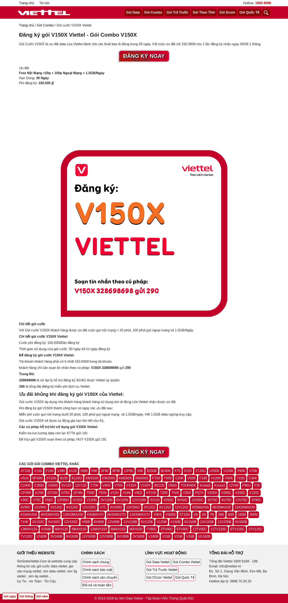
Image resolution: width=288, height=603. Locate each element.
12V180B (106, 536)
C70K (94, 485)
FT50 (156, 478)
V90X (106, 485)
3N (204, 514)
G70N (39, 492)
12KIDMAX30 (245, 507)
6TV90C (183, 529)
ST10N (185, 514)
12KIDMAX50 (73, 514)
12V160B (89, 536)
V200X (212, 492)
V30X (187, 492)
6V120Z (165, 507)
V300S (171, 514)
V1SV (114, 492)
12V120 (80, 485)
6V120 (66, 485)
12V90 (233, 485)
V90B (86, 522)
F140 (49, 471)
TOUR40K (188, 485)
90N (231, 514)
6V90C (26, 507)
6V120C (72, 507)
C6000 (53, 485)
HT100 (151, 492)
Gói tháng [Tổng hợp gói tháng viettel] (26, 596)
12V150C (71, 522)
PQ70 (199, 492)
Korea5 (205, 485)
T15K (25, 522)
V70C (37, 500)
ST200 (51, 478)
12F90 (128, 471)
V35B (190, 536)
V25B (178, 536)
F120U (201, 471)
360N (254, 514)
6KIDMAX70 (116, 514)
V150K (228, 471)
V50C (49, 500)
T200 (163, 492)
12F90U (63, 500)
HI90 (84, 471)
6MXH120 (79, 529)
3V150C (38, 522)
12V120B (130, 522)
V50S (25, 478)
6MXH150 (118, 529)
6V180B (123, 536)
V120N (91, 500)
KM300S (142, 478)
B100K (166, 471)
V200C (226, 492)
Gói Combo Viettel (186, 562)
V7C (103, 507)
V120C (254, 492)
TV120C (27, 536)
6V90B (99, 522)
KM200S (108, 478)
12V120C (89, 507)
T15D (241, 478)
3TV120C (255, 529)
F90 (94, 471)
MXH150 (136, 529)
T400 (167, 478)
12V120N (139, 500)
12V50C (198, 500)
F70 (177, 471)
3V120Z (150, 507)
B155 (64, 478)
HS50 (172, 485)
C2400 (25, 485)
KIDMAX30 (200, 507)
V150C (240, 492)
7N (212, 514)
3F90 (104, 471)
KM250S (125, 478)
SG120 (159, 485)
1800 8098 (263, 3)
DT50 (65, 492)
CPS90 (26, 492)
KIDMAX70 (95, 514)
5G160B (204, 536)
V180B (153, 536)
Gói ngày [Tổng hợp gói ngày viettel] (10, 596)
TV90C (151, 529)
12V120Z (181, 507)
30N (221, 514)
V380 (61, 471)
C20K (179, 478)
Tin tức (44, 3)
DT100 (52, 492)
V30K (229, 478)
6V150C (54, 522)
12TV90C (200, 529)
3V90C (256, 500)
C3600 (39, 485)
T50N (102, 492)
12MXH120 (29, 529)
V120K (216, 478)
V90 (140, 471)
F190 (203, 478)
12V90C (41, 507)
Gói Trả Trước (177, 12)
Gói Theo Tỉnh (204, 12)
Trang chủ (26, 3)
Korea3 (219, 485)
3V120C (56, 507)
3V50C (168, 500)
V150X (145, 485)
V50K (191, 478)
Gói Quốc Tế (249, 12)
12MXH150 (98, 529)
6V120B (147, 522)
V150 (38, 471)
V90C (25, 500)
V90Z (138, 492)
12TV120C (219, 529)
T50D (90, 492)
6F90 (116, 471)
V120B (162, 522)
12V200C (133, 507)
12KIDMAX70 (140, 514)
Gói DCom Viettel (159, 577)
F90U (246, 485)
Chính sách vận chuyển (99, 577)
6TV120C (237, 529)
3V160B (56, 536)
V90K (241, 471)
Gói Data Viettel (158, 562)
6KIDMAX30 (222, 507)
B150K (152, 471)
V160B (42, 536)
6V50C (182, 500)
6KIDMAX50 (50, 514)
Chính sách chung (95, 562)
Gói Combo (153, 12)
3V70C (212, 500)
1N (196, 514)
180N (242, 514)
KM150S (92, 478)
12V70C (242, 500)
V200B (46, 529)
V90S (157, 514)
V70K (253, 471)
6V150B (190, 522)
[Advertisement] (144, 117)
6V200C (116, 507)
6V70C (226, 500)
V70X (119, 485)
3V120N (106, 500)
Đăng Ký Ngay (144, 56)
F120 (188, 471)
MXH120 (61, 529)
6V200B (241, 522)
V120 (73, 471)
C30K (253, 478)
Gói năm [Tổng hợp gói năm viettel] (42, 596)
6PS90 (37, 478)
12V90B (114, 522)
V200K (214, 471)
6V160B (72, 536)
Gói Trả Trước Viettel (161, 570)
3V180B (139, 536)
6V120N (122, 500)
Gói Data (133, 12)
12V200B (224, 522)
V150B (176, 522)
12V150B (207, 522)
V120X (131, 485)
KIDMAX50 (29, 514)
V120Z (77, 500)
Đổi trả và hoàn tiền (96, 585)
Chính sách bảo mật (97, 570)
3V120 (155, 500)
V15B (166, 536)
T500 (175, 492)
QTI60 (77, 492)
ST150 (25, 471)
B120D (77, 478)
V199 (126, 492)
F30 (257, 485)
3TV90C (167, 529)
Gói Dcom (227, 12)
